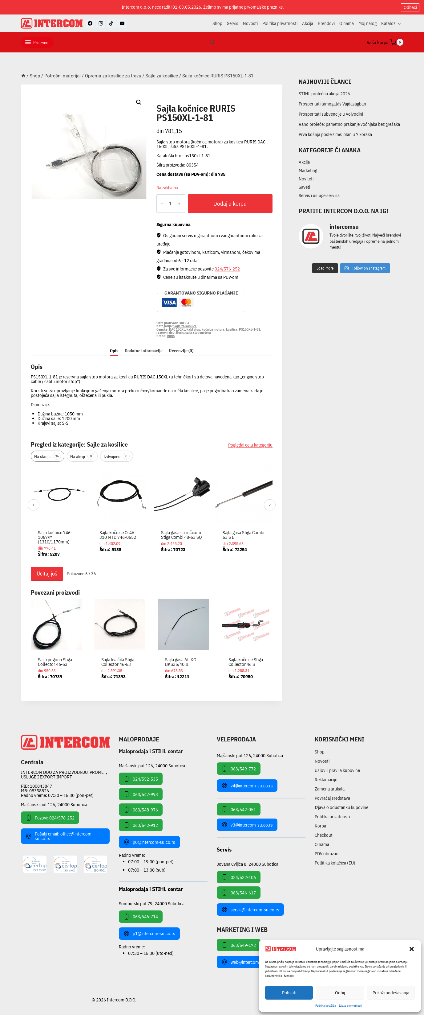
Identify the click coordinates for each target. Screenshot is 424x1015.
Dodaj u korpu (230, 203)
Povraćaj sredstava (332, 798)
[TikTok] (111, 23)
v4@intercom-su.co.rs (247, 785)
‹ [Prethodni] (33, 504)
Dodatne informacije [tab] (144, 350)
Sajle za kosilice (180, 101)
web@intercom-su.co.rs (248, 962)
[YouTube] (122, 23)
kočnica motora (213, 329)
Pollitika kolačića (325, 1006)
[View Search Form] (212, 42)
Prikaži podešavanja (391, 993)
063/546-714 (140, 917)
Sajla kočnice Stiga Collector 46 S (245, 662)
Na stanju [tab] (47, 456)
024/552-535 (140, 779)
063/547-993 (140, 794)
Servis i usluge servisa (319, 195)
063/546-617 (238, 892)
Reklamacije (326, 779)
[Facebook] (90, 23)
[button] (412, 949)
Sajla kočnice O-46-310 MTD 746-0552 (117, 535)
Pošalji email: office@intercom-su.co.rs (59, 836)
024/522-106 (238, 877)
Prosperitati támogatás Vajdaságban (332, 104)
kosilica (231, 329)
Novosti (250, 23)
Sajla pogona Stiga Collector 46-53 (55, 662)
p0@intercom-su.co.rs (149, 842)
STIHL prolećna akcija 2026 (324, 94)
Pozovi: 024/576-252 (50, 818)
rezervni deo (165, 332)
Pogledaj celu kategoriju (250, 445)
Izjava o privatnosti (350, 1006)
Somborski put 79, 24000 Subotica (151, 903)
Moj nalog (367, 23)
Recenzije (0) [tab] (181, 350)
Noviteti (306, 179)
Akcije (304, 162)
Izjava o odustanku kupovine (341, 807)
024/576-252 (227, 269)
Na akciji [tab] (82, 456)
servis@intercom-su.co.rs (250, 909)
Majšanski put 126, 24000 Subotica (54, 804)
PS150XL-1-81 (249, 329)
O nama (346, 23)
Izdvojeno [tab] (116, 456)
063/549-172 (238, 945)
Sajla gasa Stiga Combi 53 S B (243, 535)
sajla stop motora (198, 332)
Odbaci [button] (410, 7)
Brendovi (326, 23)
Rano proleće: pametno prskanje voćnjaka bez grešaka (349, 124)
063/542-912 (140, 825)
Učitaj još (47, 573)
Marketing (308, 170)
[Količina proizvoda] (170, 203)
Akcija (307, 23)
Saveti (304, 187)
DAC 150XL (177, 329)
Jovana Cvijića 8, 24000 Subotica (247, 863)
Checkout (324, 835)
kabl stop (193, 329)
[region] (152, 514)
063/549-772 (238, 768)
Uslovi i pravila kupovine (337, 770)
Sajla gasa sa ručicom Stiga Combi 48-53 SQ (181, 535)
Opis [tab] (114, 350)
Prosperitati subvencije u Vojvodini (331, 114)
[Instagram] (100, 23)
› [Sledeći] (270, 504)
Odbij (340, 993)
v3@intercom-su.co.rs (247, 825)
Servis (232, 23)
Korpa (320, 826)
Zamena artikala (330, 789)
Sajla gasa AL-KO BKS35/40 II (180, 662)
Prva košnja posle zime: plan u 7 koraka (335, 134)
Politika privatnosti (279, 23)
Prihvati (289, 993)
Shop (217, 23)
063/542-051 (238, 809)
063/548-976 (140, 810)
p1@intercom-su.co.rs (149, 933)
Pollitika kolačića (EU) (335, 863)
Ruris (180, 332)
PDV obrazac (326, 853)
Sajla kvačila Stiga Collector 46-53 (117, 662)
